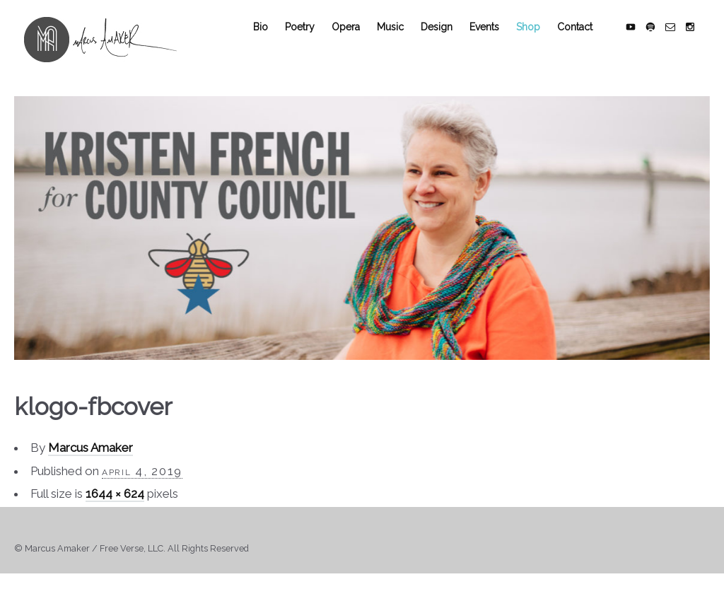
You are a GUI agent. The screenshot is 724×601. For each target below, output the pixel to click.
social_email (680, 44)
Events (494, 43)
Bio (270, 43)
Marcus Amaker (90, 465)
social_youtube (640, 44)
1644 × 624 (115, 511)
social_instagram (700, 44)
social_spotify (660, 44)
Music (400, 43)
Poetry (310, 43)
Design (446, 43)
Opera (355, 43)
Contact (584, 43)
